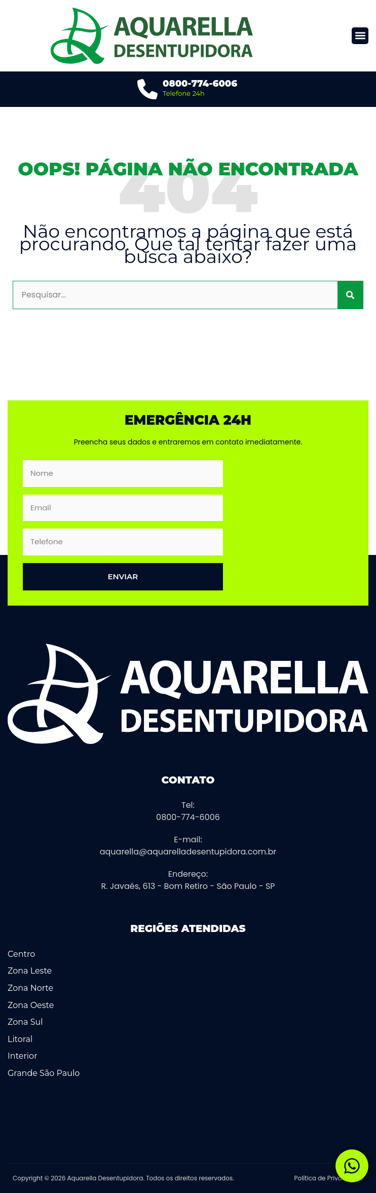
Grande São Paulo (44, 1073)
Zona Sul (25, 1022)
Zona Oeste (31, 1005)
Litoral (20, 1039)
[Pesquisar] (350, 295)
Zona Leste (30, 971)
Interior (22, 1056)
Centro (21, 954)
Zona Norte (30, 988)
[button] (360, 35)
